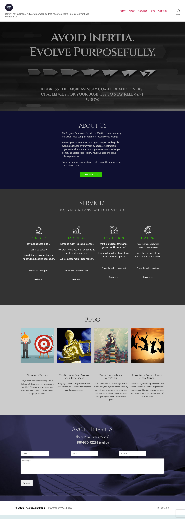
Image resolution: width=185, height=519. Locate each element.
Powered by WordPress (61, 511)
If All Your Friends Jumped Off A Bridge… (147, 381)
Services (142, 12)
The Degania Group (35, 511)
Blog (153, 12)
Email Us (104, 446)
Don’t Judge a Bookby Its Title (111, 381)
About (132, 12)
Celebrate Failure (37, 379)
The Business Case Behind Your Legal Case (74, 381)
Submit (27, 487)
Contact (162, 12)
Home (122, 12)
